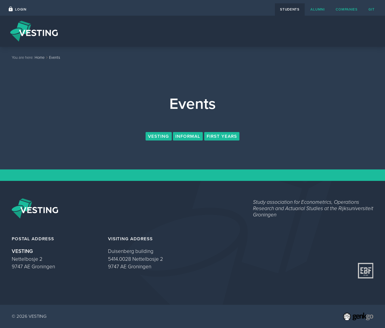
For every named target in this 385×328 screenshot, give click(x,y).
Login (20, 9)
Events (199, 31)
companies (346, 9)
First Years (222, 136)
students (290, 9)
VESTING (158, 136)
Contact (273, 31)
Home (174, 31)
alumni (317, 9)
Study (323, 31)
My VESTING (354, 31)
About (299, 31)
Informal (187, 136)
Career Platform (235, 31)
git (371, 9)
